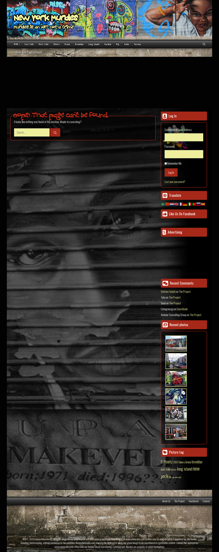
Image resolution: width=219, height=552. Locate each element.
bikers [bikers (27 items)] (182, 462)
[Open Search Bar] (204, 44)
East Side (29, 44)
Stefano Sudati (168, 291)
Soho (126, 44)
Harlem (107, 44)
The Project (185, 291)
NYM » (17, 44)
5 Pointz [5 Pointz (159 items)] (167, 461)
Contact (206, 501)
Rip (117, 44)
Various (137, 44)
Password (170, 146)
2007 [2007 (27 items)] (175, 462)
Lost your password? (175, 181)
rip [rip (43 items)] (170, 476)
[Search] (55, 132)
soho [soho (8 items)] (173, 477)
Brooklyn (79, 44)
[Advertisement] (109, 82)
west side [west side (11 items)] (178, 477)
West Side (43, 44)
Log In (171, 172)
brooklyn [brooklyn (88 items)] (197, 461)
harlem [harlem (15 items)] (173, 469)
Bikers (56, 44)
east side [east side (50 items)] (165, 469)
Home (11, 52)
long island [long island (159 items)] (184, 469)
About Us (166, 501)
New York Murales (46, 19)
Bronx (67, 44)
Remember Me (174, 163)
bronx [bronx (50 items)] (188, 461)
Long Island (93, 44)
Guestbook (182, 309)
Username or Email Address (178, 129)
